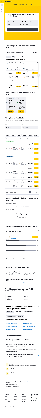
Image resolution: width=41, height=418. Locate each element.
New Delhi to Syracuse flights (28, 327)
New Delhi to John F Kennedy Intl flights (29, 321)
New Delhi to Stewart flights (27, 330)
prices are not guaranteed (27, 381)
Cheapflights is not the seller (22, 384)
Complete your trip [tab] (18, 311)
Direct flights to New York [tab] (28, 311)
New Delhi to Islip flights (10, 330)
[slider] (30, 132)
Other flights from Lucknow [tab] (11, 316)
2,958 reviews (13, 238)
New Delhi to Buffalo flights (27, 324)
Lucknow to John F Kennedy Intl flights (12, 324)
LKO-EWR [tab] (27, 206)
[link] (11, 111)
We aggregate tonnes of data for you (22, 386)
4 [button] (36, 192)
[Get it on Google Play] (34, 398)
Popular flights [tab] (20, 316)
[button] (2, 1)
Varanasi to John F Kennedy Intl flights (29, 326)
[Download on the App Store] (34, 400)
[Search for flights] (1, 5)
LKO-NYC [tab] (17, 206)
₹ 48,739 (13, 17)
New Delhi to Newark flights (11, 321)
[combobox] (19, 19)
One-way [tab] (23, 56)
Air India (12, 235)
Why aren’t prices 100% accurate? (22, 388)
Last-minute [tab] (18, 56)
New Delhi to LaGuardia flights (11, 323)
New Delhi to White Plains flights (11, 326)
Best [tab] (13, 56)
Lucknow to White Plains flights (28, 329)
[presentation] (18, 16)
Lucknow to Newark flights (27, 323)
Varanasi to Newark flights (10, 329)
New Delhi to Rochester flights (11, 327)
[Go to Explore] (1, 12)
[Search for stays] (1, 7)
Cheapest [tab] (8, 56)
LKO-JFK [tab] (22, 206)
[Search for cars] (1, 9)
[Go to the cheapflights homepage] (8, 1)
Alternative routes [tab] (10, 311)
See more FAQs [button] (22, 282)
